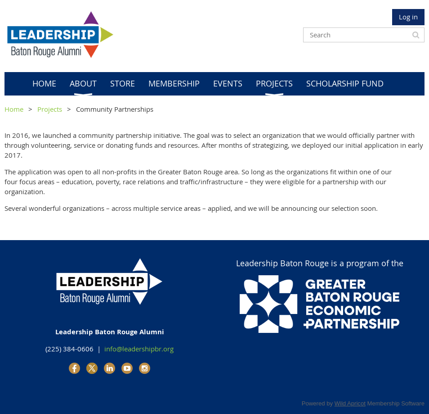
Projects (49, 109)
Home (13, 109)
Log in (408, 16)
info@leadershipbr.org (139, 348)
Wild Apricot (350, 403)
